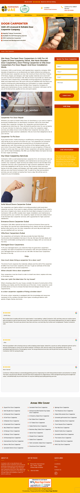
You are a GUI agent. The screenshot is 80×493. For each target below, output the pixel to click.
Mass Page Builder (52, 491)
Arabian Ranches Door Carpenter (64, 421)
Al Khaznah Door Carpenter (12, 414)
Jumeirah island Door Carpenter (64, 434)
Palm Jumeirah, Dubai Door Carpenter (40, 443)
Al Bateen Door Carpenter (11, 421)
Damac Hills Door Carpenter (12, 444)
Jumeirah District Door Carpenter (13, 448)
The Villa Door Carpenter (62, 427)
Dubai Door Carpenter (35, 439)
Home (9, 15)
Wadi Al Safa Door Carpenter (63, 431)
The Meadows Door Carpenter (64, 411)
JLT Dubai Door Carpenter (37, 422)
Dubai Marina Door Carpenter (38, 426)
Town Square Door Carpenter (63, 424)
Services (17, 15)
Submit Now (67, 95)
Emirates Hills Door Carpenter (64, 441)
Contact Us (60, 15)
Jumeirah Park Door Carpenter (38, 407)
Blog (55, 467)
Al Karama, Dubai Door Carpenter (39, 416)
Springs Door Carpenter (62, 407)
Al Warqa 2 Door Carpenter (12, 431)
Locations (70, 15)
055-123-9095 (69, 10)
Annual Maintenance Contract (45, 15)
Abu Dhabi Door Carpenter (12, 427)
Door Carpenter (10, 51)
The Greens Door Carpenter (63, 437)
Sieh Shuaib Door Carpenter (12, 411)
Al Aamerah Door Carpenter (12, 424)
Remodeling (28, 15)
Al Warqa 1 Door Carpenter (11, 434)
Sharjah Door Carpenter (36, 436)
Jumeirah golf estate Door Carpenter (66, 417)
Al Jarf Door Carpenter (10, 417)
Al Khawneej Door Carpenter (12, 437)
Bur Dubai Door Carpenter (37, 419)
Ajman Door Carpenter (36, 432)
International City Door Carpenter (13, 441)
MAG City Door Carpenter (62, 444)
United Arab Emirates (50, 9)
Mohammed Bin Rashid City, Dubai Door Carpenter (39, 411)
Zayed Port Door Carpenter (12, 407)
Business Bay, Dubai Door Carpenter (40, 429)
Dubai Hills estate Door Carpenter (65, 414)
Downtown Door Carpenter (37, 446)
